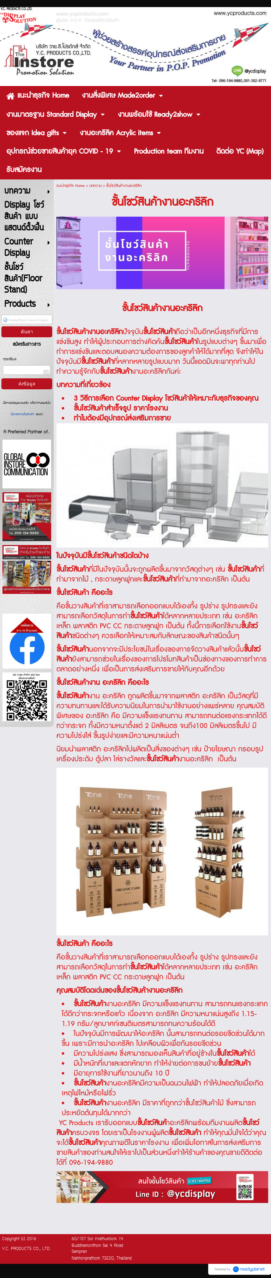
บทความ (95, 185)
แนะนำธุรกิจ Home (70, 185)
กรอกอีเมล (9, 359)
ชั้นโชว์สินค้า (90, 1083)
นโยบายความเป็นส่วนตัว (23, 414)
